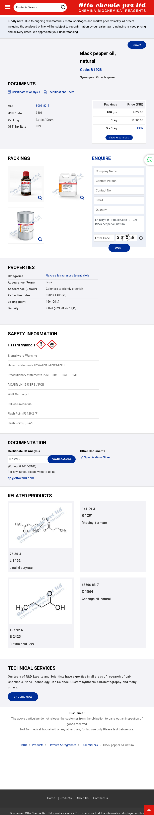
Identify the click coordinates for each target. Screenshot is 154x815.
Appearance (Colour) (22, 289)
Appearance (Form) (21, 282)
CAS (10, 106)
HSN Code (15, 113)
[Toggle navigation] (7, 6)
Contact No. (103, 190)
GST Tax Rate (17, 126)
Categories (15, 276)
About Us (82, 798)
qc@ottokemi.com (21, 478)
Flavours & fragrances (60, 275)
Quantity (101, 210)
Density (13, 308)
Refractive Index (19, 295)
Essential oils (83, 275)
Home (22, 745)
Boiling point (16, 301)
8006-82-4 (42, 105)
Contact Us (100, 798)
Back (138, 44)
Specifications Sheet (60, 92)
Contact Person (106, 181)
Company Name (106, 171)
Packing (13, 120)
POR (140, 128)
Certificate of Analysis (24, 92)
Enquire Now (23, 697)
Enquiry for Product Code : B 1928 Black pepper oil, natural (119, 224)
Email (99, 200)
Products (36, 745)
